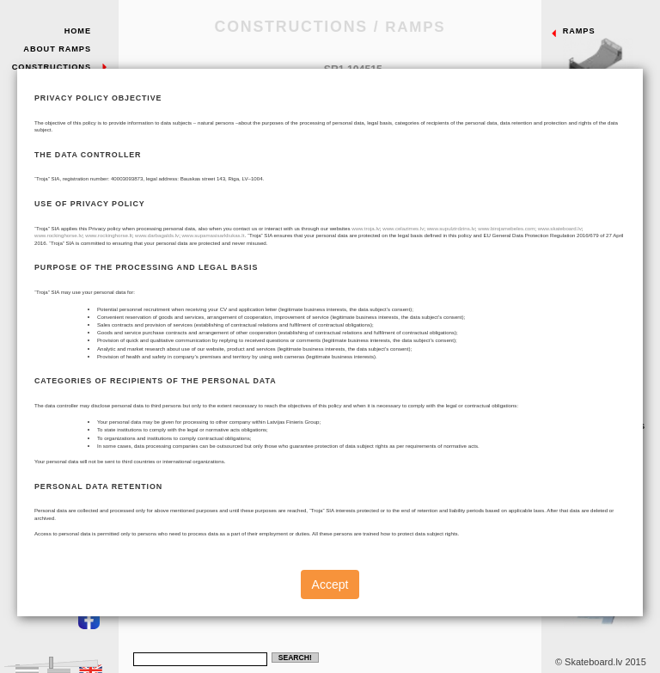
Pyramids (608, 252)
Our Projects (55, 102)
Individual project (608, 586)
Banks (608, 187)
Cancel (177, 430)
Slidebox (608, 384)
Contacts (66, 146)
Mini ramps (608, 515)
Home (77, 31)
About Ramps (57, 49)
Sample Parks (56, 84)
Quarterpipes (608, 121)
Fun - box (608, 319)
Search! (295, 657)
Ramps (608, 55)
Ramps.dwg (432, 432)
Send (221, 430)
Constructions (51, 67)
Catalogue (385, 432)
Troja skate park (59, 123)
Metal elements (608, 450)
